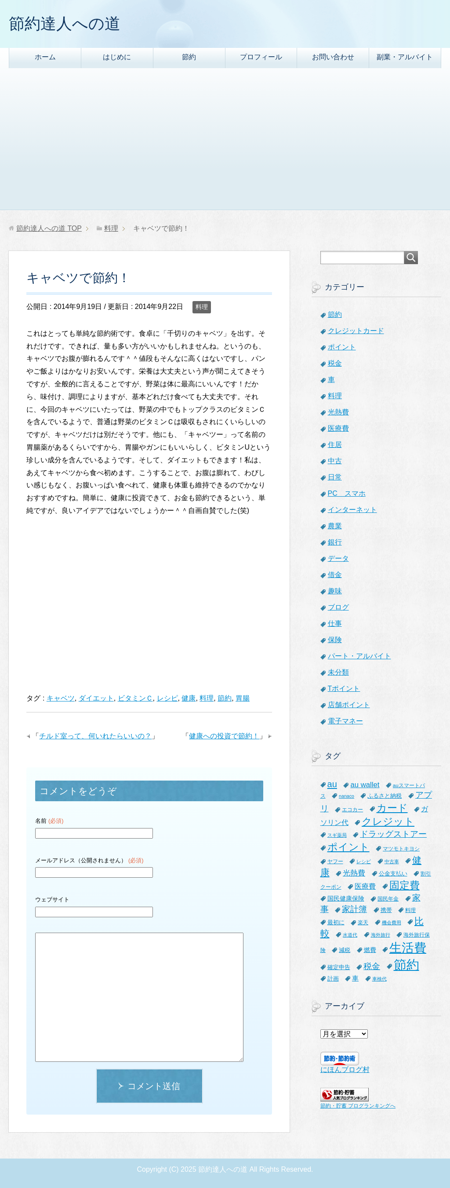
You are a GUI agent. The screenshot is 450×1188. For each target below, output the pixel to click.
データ (338, 558)
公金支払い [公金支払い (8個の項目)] (393, 873)
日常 (335, 477)
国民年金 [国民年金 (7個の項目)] (388, 899)
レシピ (167, 698)
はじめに (117, 57)
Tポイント (344, 688)
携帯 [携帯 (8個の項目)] (386, 910)
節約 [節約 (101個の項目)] (406, 964)
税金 (335, 363)
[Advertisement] (225, 143)
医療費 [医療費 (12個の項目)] (365, 886)
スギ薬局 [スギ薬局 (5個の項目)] (337, 835)
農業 (335, 526)
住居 (335, 444)
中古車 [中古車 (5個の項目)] (392, 861)
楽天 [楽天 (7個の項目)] (363, 922)
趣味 (335, 591)
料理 (202, 306)
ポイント (342, 347)
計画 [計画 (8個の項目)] (333, 978)
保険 (335, 639)
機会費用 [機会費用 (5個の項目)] (391, 922)
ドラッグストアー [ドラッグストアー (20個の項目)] (393, 834)
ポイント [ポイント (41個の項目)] (348, 847)
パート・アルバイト (359, 656)
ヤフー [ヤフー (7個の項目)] (335, 861)
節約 (189, 57)
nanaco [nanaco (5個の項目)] (346, 796)
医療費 (338, 428)
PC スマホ (347, 493)
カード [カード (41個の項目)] (392, 808)
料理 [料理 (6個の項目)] (410, 910)
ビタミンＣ (135, 698)
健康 (188, 698)
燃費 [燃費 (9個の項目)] (370, 949)
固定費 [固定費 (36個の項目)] (404, 885)
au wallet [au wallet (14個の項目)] (364, 785)
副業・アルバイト (405, 57)
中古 (335, 461)
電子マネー (345, 721)
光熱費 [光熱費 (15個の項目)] (354, 873)
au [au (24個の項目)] (332, 784)
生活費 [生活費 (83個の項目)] (407, 948)
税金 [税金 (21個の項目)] (371, 966)
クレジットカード (356, 330)
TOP (49, 228)
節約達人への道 (64, 24)
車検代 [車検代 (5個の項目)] (379, 978)
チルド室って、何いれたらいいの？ (95, 736)
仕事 (335, 623)
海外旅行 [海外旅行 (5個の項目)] (380, 934)
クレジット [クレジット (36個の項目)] (388, 821)
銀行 (335, 542)
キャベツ (61, 698)
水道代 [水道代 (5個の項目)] (350, 934)
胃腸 (243, 698)
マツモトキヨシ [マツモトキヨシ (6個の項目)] (401, 848)
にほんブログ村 (345, 1069)
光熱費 (338, 412)
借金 (335, 574)
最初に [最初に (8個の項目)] (336, 922)
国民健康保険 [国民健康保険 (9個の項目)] (345, 898)
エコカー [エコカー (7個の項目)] (352, 810)
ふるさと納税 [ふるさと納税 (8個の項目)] (384, 795)
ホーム (45, 57)
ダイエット (96, 698)
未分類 (338, 672)
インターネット (352, 509)
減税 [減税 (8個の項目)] (344, 950)
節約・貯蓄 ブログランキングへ (358, 1106)
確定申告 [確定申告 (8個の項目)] (338, 967)
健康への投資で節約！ (224, 736)
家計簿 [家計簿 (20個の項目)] (354, 909)
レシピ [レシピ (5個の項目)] (363, 861)
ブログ (338, 607)
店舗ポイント (349, 704)
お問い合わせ (333, 57)
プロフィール (261, 57)
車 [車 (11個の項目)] (355, 978)
